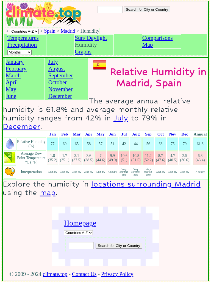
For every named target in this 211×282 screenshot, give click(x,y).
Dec (184, 134)
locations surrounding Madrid (146, 184)
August (56, 68)
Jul (124, 134)
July (53, 61)
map (47, 192)
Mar (76, 134)
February (16, 68)
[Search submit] (147, 9)
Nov (172, 134)
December (60, 96)
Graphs (83, 51)
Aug (136, 134)
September (60, 75)
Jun (112, 134)
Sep (148, 134)
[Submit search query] (119, 246)
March (13, 75)
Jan (52, 134)
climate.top (55, 274)
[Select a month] (19, 52)
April (12, 82)
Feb (64, 134)
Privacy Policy (117, 274)
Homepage (80, 223)
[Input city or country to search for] (110, 9)
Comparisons (157, 38)
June (11, 96)
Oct (160, 134)
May (11, 89)
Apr (88, 134)
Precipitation (22, 44)
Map (147, 44)
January (15, 61)
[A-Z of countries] (78, 232)
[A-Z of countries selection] (24, 31)
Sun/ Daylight (91, 38)
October (57, 82)
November (60, 89)
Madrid (68, 31)
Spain (49, 31)
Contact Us (84, 274)
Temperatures (23, 38)
